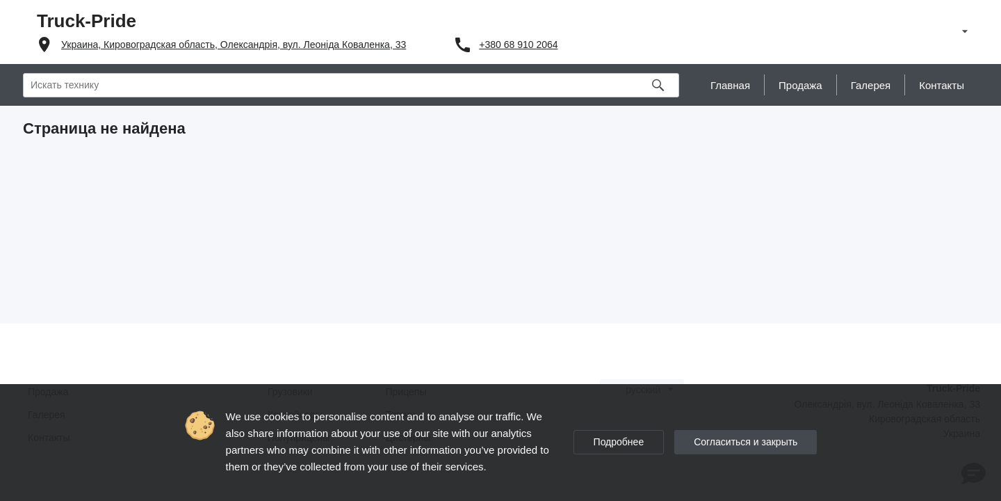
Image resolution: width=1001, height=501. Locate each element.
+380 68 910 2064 (518, 44)
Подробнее (619, 441)
